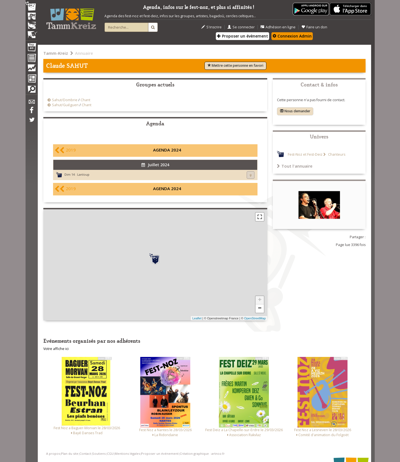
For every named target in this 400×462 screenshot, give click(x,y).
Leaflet (196, 318)
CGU (110, 453)
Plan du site (69, 453)
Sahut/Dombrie (65, 100)
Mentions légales (127, 453)
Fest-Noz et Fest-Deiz (305, 154)
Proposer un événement (160, 453)
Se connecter (241, 27)
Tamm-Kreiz (55, 53)
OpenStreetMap (255, 318)
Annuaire (84, 53)
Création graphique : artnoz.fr (202, 453)
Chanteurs (336, 154)
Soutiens (99, 453)
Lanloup (83, 174)
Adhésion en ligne (278, 27)
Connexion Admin (292, 36)
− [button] (259, 308)
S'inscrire (211, 27)
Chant (85, 100)
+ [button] (259, 300)
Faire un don (314, 27)
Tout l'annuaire (294, 166)
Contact (85, 453)
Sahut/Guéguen (65, 105)
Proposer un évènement (242, 36)
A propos (53, 453)
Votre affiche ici (56, 348)
